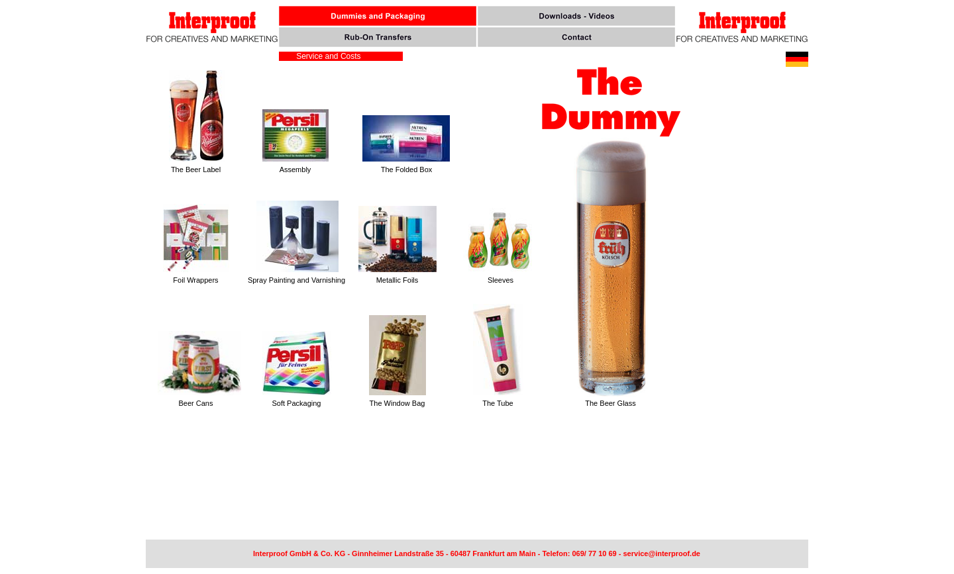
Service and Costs (326, 56)
